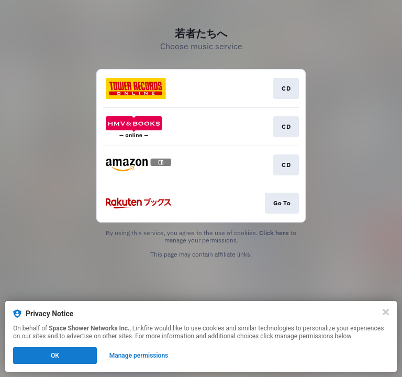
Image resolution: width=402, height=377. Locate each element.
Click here (274, 233)
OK (55, 355)
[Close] (385, 312)
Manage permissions (139, 355)
